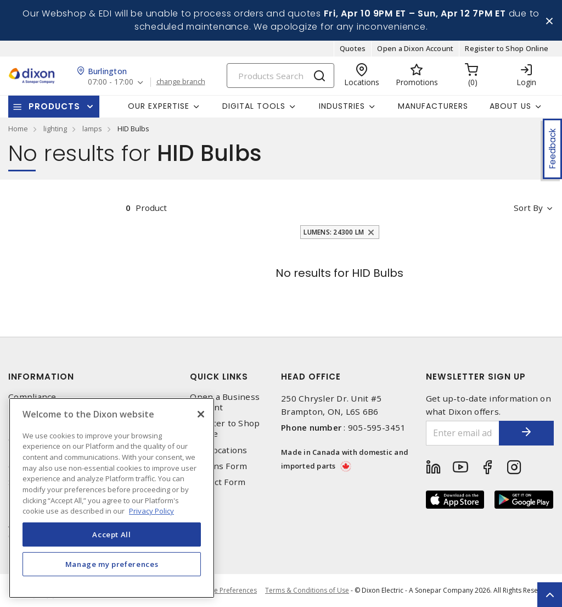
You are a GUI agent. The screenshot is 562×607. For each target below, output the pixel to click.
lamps (92, 128)
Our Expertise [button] (158, 106)
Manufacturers (433, 106)
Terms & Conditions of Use (307, 590)
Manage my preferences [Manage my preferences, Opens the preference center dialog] (112, 564)
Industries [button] (342, 106)
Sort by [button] (528, 207)
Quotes (353, 48)
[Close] (201, 414)
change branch (180, 81)
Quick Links (219, 376)
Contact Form (217, 482)
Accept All (111, 534)
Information (41, 376)
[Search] (280, 75)
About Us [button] (510, 106)
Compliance (32, 397)
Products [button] (54, 106)
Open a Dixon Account (415, 48)
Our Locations (218, 450)
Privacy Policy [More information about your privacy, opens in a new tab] (151, 511)
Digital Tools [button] (253, 106)
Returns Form (218, 466)
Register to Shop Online (506, 48)
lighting (55, 128)
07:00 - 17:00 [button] (110, 82)
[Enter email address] (463, 433)
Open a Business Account (225, 402)
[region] (112, 498)
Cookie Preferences (226, 590)
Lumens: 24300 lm (334, 232)
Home (18, 128)
